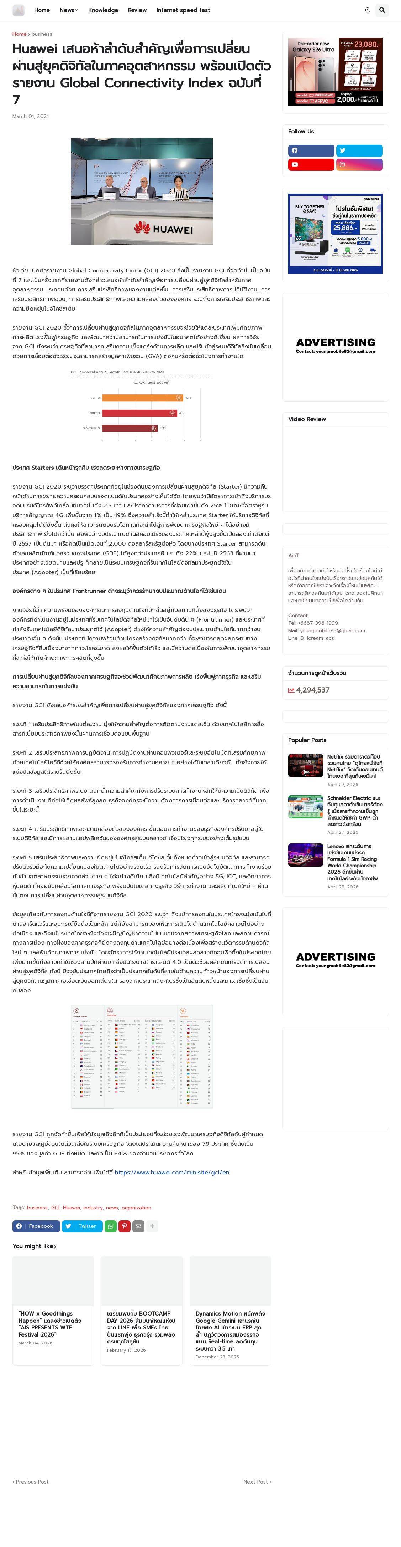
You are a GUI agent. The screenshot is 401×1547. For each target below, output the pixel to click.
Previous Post (32, 1482)
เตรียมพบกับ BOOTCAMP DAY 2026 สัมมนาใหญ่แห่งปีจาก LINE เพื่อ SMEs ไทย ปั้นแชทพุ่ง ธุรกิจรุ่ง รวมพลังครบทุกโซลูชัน (141, 1328)
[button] (367, 10)
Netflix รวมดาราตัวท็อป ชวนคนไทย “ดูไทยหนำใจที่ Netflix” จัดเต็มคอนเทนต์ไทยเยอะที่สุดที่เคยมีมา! (355, 767)
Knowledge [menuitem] (103, 10)
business (42, 34)
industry (93, 1207)
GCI (55, 1207)
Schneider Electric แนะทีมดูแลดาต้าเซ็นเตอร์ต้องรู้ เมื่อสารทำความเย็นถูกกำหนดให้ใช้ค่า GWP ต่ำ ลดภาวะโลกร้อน (355, 811)
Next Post (256, 1482)
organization (136, 1207)
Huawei (71, 1207)
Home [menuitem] (42, 10)
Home (19, 34)
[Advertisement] (185, 1421)
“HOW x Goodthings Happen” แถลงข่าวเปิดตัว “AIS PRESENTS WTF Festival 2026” (50, 1324)
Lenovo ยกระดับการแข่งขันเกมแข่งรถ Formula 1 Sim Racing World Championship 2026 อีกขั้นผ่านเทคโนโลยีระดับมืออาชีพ (352, 862)
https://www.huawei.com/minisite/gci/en (172, 1172)
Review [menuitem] (137, 10)
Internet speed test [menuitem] (183, 10)
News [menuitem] (67, 10)
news (112, 1207)
